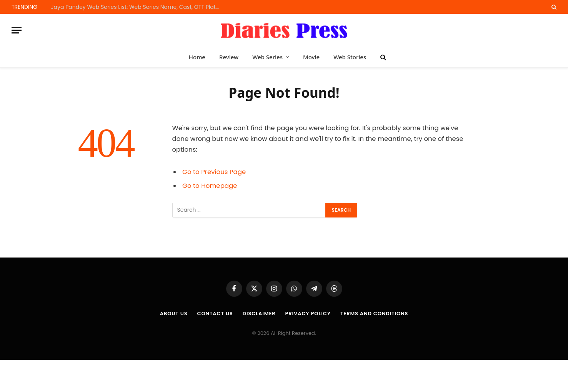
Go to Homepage (209, 185)
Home (197, 57)
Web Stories (349, 57)
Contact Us (215, 313)
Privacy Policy (307, 313)
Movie (311, 57)
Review (228, 57)
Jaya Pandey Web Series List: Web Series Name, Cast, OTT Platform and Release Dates (137, 6)
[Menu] (17, 30)
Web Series (267, 57)
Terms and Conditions (374, 313)
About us (174, 313)
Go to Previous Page (214, 171)
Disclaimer (259, 313)
